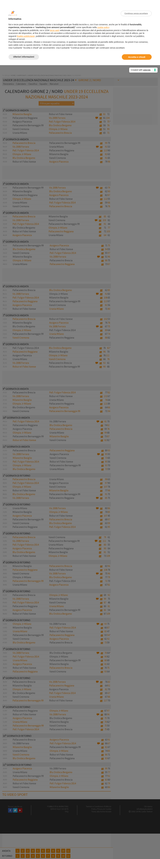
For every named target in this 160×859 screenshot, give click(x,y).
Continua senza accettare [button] (136, 13)
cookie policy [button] (103, 27)
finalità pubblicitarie (26, 36)
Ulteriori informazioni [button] (23, 57)
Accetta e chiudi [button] (136, 57)
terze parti (54, 30)
